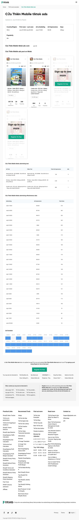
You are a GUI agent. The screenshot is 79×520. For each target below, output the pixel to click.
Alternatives (21, 436)
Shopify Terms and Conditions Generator (9, 469)
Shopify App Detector (9, 432)
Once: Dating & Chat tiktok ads (25, 378)
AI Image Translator (23, 441)
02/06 (39, 450)
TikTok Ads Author (38, 428)
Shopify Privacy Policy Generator (9, 459)
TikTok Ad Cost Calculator (7, 445)
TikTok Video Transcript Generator (24, 432)
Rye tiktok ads (34, 375)
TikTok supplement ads (32, 395)
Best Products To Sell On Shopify (24, 490)
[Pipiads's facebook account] (4, 512)
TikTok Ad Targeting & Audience (9, 424)
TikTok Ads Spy (22, 418)
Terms (63, 512)
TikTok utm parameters (6, 419)
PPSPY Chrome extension (7, 485)
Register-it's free (62, 84)
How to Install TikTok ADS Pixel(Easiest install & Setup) (54, 464)
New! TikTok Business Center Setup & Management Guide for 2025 (54, 425)
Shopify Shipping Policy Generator (8, 478)
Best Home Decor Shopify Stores (23, 495)
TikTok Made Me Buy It (24, 468)
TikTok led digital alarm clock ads (10, 397)
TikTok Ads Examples (36, 416)
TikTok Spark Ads (23, 421)
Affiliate (5, 489)
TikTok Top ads (37, 423)
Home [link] (4, 7)
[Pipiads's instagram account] (16, 512)
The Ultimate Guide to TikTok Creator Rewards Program (54, 432)
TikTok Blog (36, 420)
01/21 (34, 453)
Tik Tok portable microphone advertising (32, 390)
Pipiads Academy (38, 431)
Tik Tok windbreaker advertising (21, 390)
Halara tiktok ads (35, 378)
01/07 (44, 455)
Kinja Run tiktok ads (58, 375)
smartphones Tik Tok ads (10, 395)
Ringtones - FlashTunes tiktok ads (47, 378)
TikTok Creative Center (22, 427)
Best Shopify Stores (23, 472)
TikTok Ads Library (23, 423)
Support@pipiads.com (69, 415)
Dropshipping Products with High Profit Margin (23, 463)
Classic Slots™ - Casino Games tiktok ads (59, 378)
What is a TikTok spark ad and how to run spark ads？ (54, 452)
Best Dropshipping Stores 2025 (23, 450)
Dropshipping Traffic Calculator (8, 436)
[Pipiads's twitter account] (8, 512)
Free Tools (6, 482)
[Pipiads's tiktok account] (12, 512)
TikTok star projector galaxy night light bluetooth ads (21, 395)
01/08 (39, 455)
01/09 (34, 455)
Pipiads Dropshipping (24, 458)
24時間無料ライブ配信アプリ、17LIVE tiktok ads (47, 375)
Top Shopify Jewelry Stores (24, 480)
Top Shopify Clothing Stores (24, 485)
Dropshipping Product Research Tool (24, 454)
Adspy (20, 415)
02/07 (34, 450)
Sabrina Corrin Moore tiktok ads (70, 375)
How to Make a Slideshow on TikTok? (54, 458)
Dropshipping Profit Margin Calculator (8, 455)
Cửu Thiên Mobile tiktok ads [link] (28, 7)
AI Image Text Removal (22, 445)
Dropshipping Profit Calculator (8, 450)
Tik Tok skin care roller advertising (21, 392)
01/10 (44, 453)
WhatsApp (66, 418)
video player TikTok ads (10, 390)
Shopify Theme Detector (7, 428)
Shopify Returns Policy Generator (9, 473)
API (64, 421)
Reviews (20, 438)
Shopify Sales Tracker (9, 415)
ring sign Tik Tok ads (10, 392)
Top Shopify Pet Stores (22, 476)
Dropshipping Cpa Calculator (8, 440)
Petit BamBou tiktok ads (25, 375)
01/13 (39, 453)
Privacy (56, 512)
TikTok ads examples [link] (13, 7)
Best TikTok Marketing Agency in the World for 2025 (54, 446)
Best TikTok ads (38, 425)
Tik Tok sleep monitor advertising (32, 392)
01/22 (44, 450)
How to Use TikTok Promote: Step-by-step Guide (54, 439)
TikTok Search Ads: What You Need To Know (53, 417)
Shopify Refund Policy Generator (9, 464)
